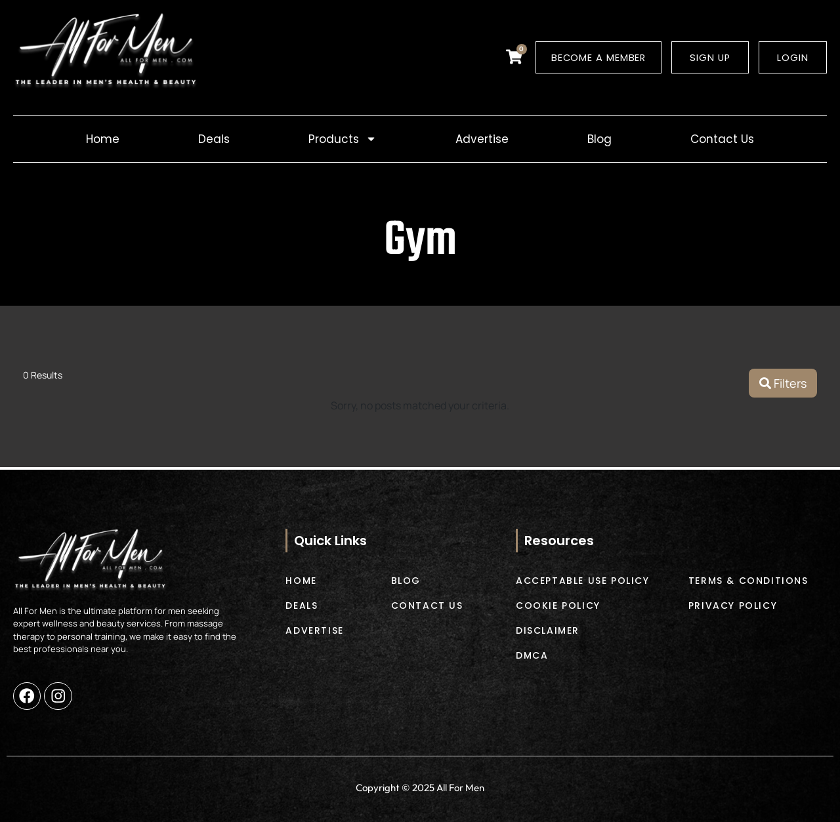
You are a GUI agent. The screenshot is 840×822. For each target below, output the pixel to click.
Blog (599, 140)
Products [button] (342, 140)
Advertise (482, 140)
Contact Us (722, 140)
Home (102, 140)
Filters (783, 384)
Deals (214, 140)
